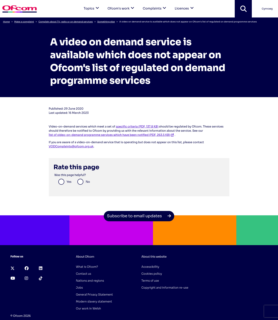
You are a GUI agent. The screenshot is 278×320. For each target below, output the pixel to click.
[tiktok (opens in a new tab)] (40, 278)
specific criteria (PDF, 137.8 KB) (137, 126)
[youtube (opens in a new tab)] (13, 278)
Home (6, 21)
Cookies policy (151, 274)
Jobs (79, 287)
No (88, 182)
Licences (185, 5)
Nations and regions (90, 280)
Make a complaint (24, 21)
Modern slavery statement (94, 301)
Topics (92, 5)
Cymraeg (267, 8)
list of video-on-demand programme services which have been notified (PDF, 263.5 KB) (109, 135)
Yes (69, 182)
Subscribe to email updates (139, 216)
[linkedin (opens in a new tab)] (40, 268)
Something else (106, 21)
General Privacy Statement (94, 294)
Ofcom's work (122, 5)
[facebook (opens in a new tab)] (27, 268)
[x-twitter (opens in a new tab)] (12, 268)
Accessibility (150, 267)
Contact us (83, 274)
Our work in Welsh (88, 308)
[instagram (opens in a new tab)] (26, 278)
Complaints (155, 5)
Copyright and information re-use (164, 287)
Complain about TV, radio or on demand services (65, 21)
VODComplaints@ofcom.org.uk (71, 146)
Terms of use (150, 280)
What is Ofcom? (87, 267)
